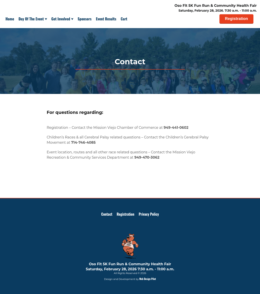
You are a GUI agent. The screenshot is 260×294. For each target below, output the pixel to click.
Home (9, 19)
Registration (236, 18)
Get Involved (61, 19)
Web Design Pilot (147, 279)
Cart (124, 19)
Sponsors (84, 19)
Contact (106, 214)
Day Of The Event (31, 19)
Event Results (106, 19)
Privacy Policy (149, 214)
